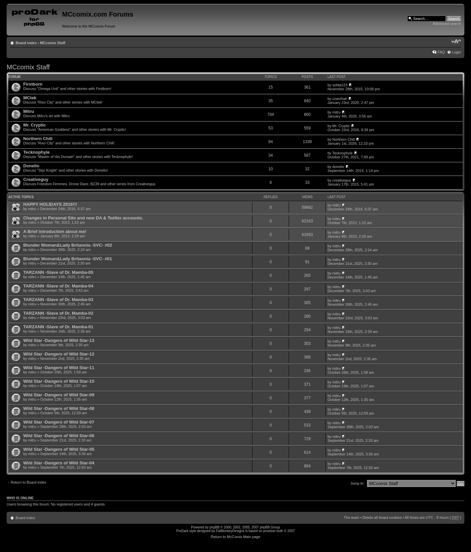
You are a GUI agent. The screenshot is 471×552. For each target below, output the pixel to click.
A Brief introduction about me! (54, 231)
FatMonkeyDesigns (230, 531)
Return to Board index (28, 482)
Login (456, 52)
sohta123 (339, 85)
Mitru (28, 111)
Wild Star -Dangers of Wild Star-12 (58, 354)
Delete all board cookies (381, 517)
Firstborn (33, 84)
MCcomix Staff (52, 43)
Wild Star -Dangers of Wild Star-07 (58, 422)
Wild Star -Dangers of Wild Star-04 (58, 462)
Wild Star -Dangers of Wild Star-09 (58, 394)
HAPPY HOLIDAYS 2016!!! (50, 204)
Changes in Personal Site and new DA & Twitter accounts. (83, 217)
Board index (26, 43)
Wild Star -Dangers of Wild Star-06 (58, 435)
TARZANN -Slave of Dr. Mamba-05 (58, 272)
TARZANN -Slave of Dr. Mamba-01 (58, 326)
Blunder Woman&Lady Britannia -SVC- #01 (67, 258)
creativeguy (341, 180)
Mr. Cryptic (34, 124)
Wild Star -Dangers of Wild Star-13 (58, 340)
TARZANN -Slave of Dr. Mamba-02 (58, 313)
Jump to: (357, 483)
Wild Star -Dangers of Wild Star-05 (58, 449)
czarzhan (339, 99)
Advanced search (447, 24)
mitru (336, 112)
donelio (338, 167)
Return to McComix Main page (235, 537)
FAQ (441, 52)
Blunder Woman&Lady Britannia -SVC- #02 (67, 245)
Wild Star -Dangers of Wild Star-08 (58, 408)
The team (351, 517)
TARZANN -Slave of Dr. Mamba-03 (58, 299)
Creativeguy (35, 179)
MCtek (30, 97)
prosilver (269, 531)
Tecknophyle (36, 152)
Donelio (31, 165)
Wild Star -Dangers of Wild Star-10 (58, 381)
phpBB (215, 527)
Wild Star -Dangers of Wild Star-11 (58, 367)
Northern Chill (37, 138)
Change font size (456, 41)
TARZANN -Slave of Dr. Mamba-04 (58, 285)
